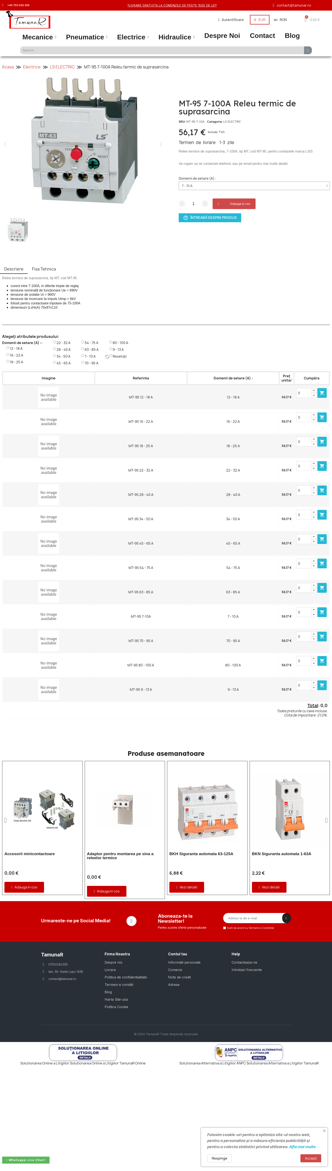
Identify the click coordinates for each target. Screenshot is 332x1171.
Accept (311, 1158)
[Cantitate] (193, 204)
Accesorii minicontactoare (29, 854)
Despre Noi (222, 35)
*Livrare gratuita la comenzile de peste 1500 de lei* (172, 5)
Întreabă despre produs (210, 217)
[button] (312, 19)
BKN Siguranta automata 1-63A (281, 854)
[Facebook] (131, 1014)
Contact (262, 35)
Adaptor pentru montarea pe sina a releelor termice (120, 856)
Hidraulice (176, 37)
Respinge (219, 1158)
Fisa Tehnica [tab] (44, 269)
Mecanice (39, 37)
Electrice (133, 37)
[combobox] (161, 50)
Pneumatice (86, 37)
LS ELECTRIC (62, 67)
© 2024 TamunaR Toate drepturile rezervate (166, 1126)
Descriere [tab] (14, 269)
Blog (292, 35)
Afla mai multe (302, 1147)
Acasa (8, 67)
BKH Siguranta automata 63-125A (201, 854)
